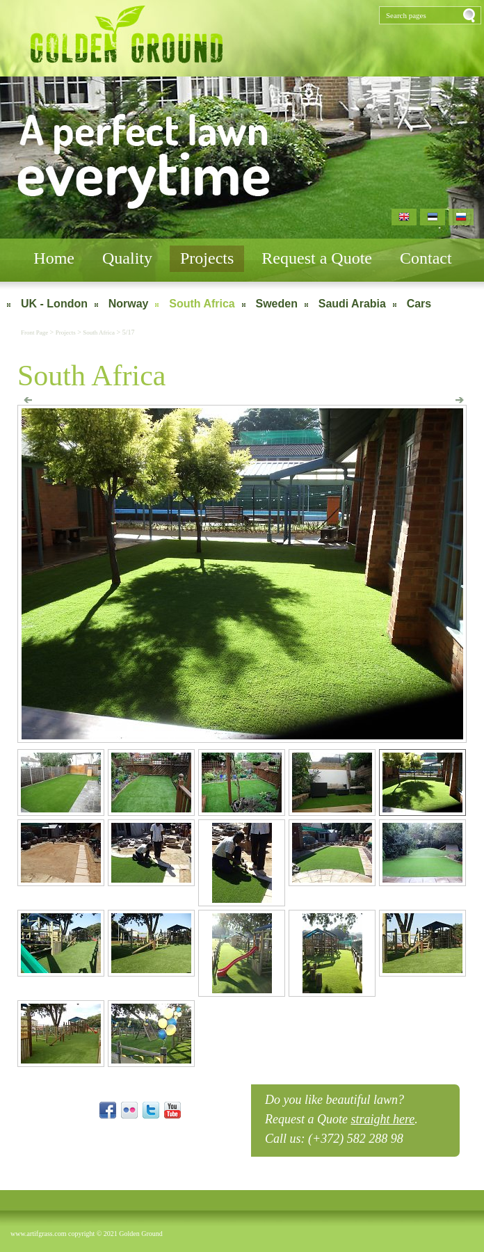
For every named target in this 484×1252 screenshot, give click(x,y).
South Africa (202, 304)
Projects (207, 258)
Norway (128, 304)
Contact (426, 258)
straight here (382, 1119)
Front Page (35, 332)
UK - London (54, 304)
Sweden (277, 304)
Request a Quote (316, 258)
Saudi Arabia (352, 304)
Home (53, 258)
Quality (127, 258)
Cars (419, 304)
